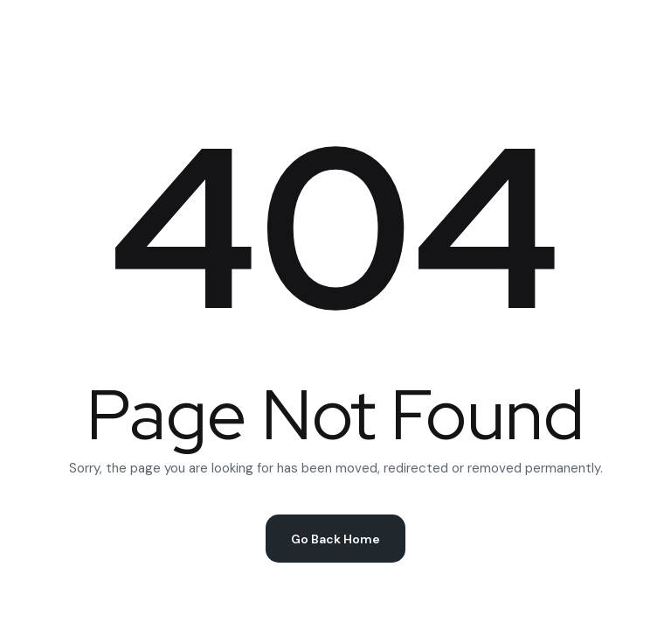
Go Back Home (335, 539)
